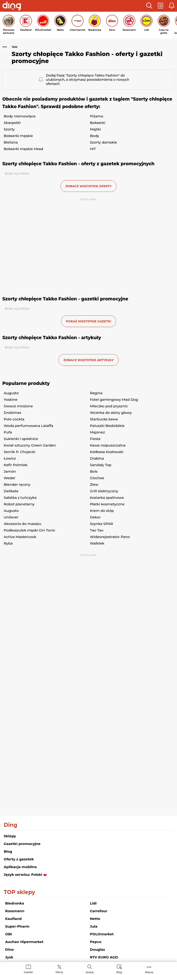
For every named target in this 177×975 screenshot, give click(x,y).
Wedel (9, 478)
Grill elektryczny (104, 491)
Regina (96, 393)
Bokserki (97, 122)
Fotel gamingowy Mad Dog (114, 399)
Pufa (8, 432)
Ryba (8, 543)
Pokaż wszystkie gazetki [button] (88, 321)
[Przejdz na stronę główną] (11, 6)
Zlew (94, 484)
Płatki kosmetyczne (107, 504)
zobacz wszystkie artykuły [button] (88, 360)
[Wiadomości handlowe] (119, 969)
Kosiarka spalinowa (107, 497)
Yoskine (10, 399)
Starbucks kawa (104, 419)
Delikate (11, 491)
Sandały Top (100, 465)
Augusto (11, 393)
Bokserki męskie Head (23, 149)
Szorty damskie (103, 142)
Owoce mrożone (18, 406)
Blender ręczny (17, 484)
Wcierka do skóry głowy (111, 412)
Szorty (9, 129)
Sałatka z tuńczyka (20, 497)
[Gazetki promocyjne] (28, 969)
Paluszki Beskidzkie (107, 425)
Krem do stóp (102, 510)
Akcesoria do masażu (22, 523)
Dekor (95, 517)
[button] (149, 6)
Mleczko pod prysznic (109, 406)
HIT (93, 149)
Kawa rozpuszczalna (108, 445)
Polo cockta (14, 419)
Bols (94, 471)
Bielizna (11, 142)
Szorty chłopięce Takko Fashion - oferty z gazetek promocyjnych (78, 163)
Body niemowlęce (20, 116)
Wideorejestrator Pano (110, 537)
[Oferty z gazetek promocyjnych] (59, 969)
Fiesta (95, 438)
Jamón (10, 471)
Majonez (97, 432)
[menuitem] (28, 969)
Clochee (97, 478)
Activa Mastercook (20, 537)
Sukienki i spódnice (21, 438)
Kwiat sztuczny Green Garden (30, 445)
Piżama (96, 116)
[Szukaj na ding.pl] (90, 969)
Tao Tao (96, 530)
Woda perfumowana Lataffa (28, 425)
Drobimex (12, 412)
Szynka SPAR (101, 523)
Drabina (97, 458)
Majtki (95, 129)
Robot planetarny (19, 504)
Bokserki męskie (18, 136)
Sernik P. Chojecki (19, 452)
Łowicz (10, 458)
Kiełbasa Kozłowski (106, 452)
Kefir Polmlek (15, 465)
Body (94, 136)
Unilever (11, 517)
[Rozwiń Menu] (149, 969)
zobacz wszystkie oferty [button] (88, 186)
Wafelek (97, 543)
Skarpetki (12, 122)
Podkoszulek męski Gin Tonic (29, 530)
